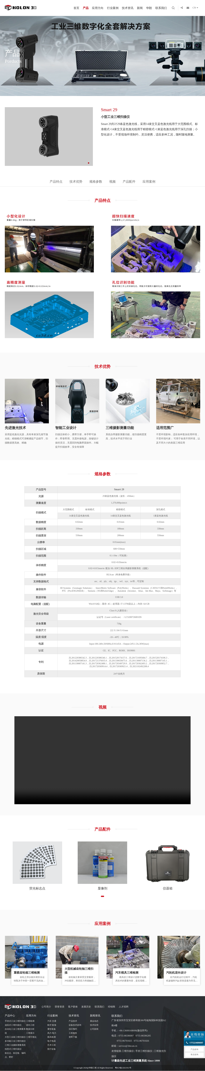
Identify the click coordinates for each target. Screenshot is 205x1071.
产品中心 (10, 1016)
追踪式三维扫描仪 (13, 1025)
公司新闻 (94, 1029)
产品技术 (73, 1021)
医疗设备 (51, 1049)
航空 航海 (51, 1025)
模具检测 (51, 1037)
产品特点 (55, 182)
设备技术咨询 (75, 1025)
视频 (112, 182)
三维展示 (30, 1033)
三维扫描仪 (128, 1051)
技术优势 (75, 182)
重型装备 (51, 1029)
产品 (86, 8)
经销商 (111, 1007)
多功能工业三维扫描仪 (15, 1041)
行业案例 (113, 8)
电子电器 (51, 1041)
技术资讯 (127, 8)
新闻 (140, 8)
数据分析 (30, 1029)
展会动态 (94, 1021)
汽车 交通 (51, 1021)
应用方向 (97, 8)
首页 (76, 8)
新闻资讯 (95, 1016)
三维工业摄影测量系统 (15, 1045)
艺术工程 (51, 1045)
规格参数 (95, 182)
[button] (88, 163)
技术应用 (94, 1025)
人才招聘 (123, 1007)
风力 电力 (51, 1033)
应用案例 (149, 182)
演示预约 (73, 1029)
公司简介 (46, 1007)
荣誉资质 (59, 1007)
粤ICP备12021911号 (123, 1068)
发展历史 (86, 1007)
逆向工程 (30, 1025)
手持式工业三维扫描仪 (15, 1021)
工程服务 (73, 1033)
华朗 (149, 8)
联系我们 (161, 8)
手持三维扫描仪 (143, 1051)
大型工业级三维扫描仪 (15, 1037)
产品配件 (129, 182)
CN (196, 8)
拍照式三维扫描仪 (13, 1049)
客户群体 (73, 1007)
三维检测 (30, 1021)
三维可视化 (31, 1037)
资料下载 (73, 1037)
